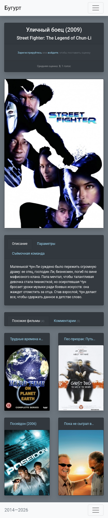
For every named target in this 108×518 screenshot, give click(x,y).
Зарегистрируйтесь (30, 52)
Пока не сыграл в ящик (77, 424)
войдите (53, 52)
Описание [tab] (19, 244)
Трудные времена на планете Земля (26, 339)
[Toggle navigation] (96, 7)
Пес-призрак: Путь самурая (78, 339)
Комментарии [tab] (67, 321)
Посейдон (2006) (23, 424)
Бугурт (12, 7)
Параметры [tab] (46, 244)
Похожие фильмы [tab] (28, 321)
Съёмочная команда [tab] (28, 253)
